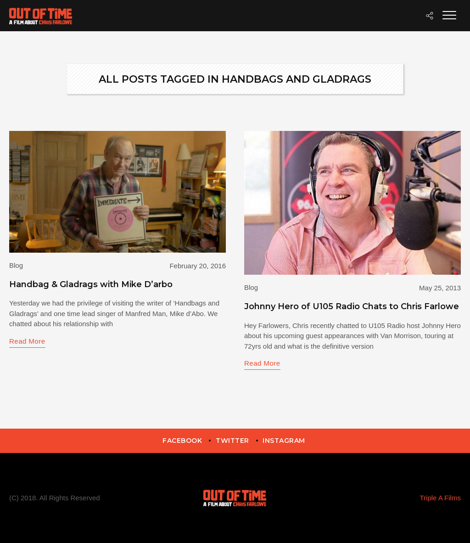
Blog (16, 265)
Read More (27, 341)
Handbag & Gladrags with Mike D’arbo (91, 284)
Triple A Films (440, 498)
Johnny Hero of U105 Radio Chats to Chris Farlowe (351, 306)
